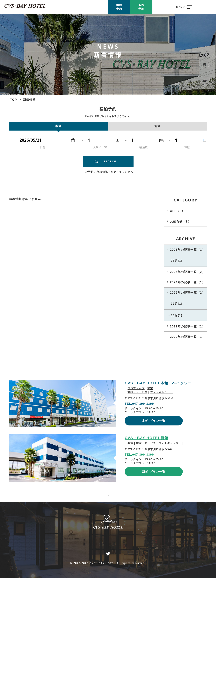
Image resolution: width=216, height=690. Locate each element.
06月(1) (176, 315)
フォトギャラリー (161, 392)
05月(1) (176, 260)
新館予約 (141, 7)
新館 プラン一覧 (153, 472)
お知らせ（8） (180, 221)
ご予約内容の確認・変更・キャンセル (109, 171)
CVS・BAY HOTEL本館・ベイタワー (158, 383)
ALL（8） (177, 211)
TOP (13, 99)
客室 (150, 388)
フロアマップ (136, 388)
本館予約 (119, 7)
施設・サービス (137, 392)
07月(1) (176, 303)
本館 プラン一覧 (153, 421)
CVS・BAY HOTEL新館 (146, 438)
